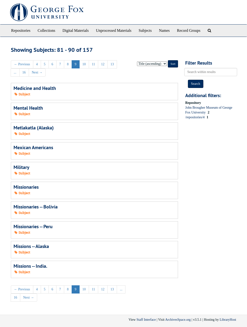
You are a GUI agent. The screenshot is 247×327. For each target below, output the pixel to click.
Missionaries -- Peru (33, 226)
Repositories (20, 30)
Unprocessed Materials (113, 30)
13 (112, 64)
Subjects (145, 30)
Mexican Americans (33, 147)
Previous (22, 64)
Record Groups (188, 30)
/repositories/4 (195, 117)
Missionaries (26, 187)
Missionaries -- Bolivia (36, 207)
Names (164, 30)
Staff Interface (146, 319)
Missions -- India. (30, 266)
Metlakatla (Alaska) (34, 128)
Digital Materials (75, 30)
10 (84, 64)
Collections (46, 30)
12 (102, 64)
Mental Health (28, 108)
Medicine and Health (35, 88)
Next (37, 72)
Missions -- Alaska (31, 246)
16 (24, 72)
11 (93, 64)
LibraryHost (228, 319)
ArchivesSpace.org (178, 319)
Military (21, 167)
